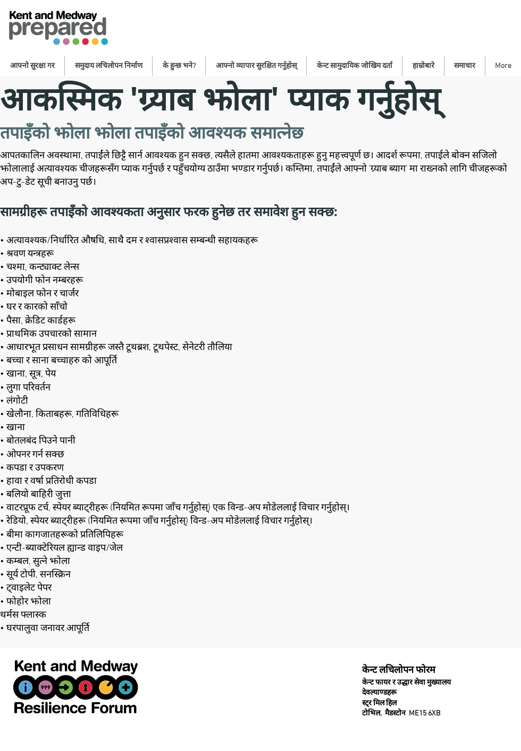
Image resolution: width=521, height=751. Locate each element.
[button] (32, 66)
